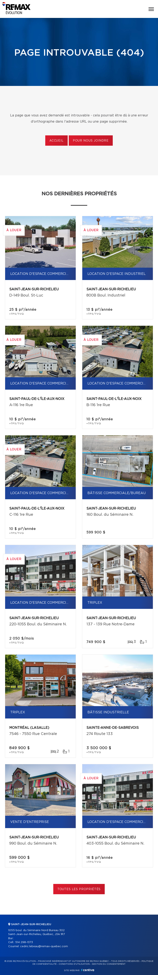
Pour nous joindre (91, 140)
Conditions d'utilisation (74, 964)
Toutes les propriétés (79, 889)
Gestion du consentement (108, 964)
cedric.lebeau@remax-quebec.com (44, 946)
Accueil (56, 140)
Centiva (87, 970)
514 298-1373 (24, 942)
